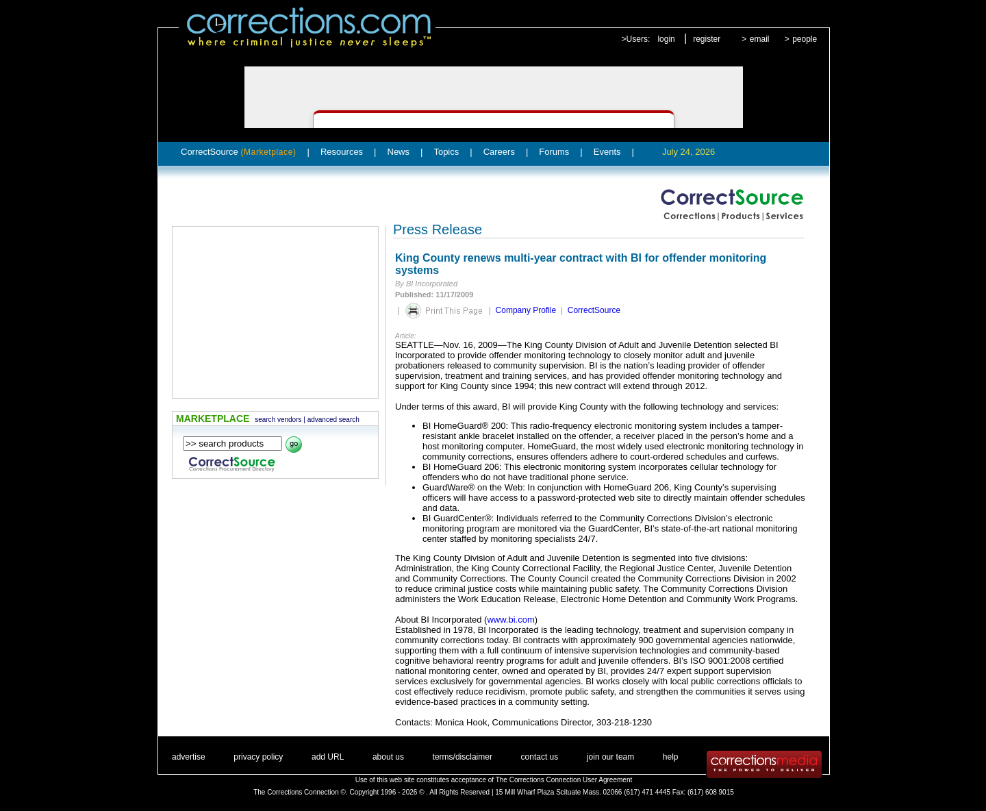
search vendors (278, 419)
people (804, 39)
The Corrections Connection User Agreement (564, 780)
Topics (446, 152)
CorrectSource (238, 152)
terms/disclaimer (462, 757)
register (706, 39)
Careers (499, 152)
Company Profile (526, 310)
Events (607, 152)
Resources (341, 152)
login (665, 39)
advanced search (333, 419)
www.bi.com (510, 619)
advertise (188, 757)
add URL (328, 757)
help (671, 757)
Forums (554, 152)
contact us (540, 757)
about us (388, 757)
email (760, 39)
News (399, 152)
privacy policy (258, 757)
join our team (610, 757)
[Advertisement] (275, 312)
